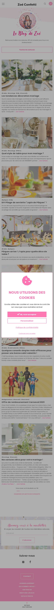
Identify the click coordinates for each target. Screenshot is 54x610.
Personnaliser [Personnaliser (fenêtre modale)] (27, 321)
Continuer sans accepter (27, 333)
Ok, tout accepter (26, 314)
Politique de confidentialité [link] (27, 327)
